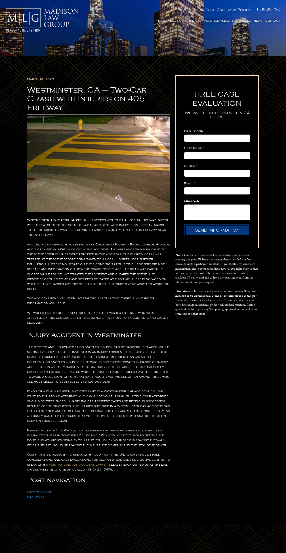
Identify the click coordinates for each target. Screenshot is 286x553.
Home (161, 20)
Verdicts (193, 20)
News (258, 20)
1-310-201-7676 (268, 9)
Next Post (35, 496)
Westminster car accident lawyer (78, 464)
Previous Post (39, 492)
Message (191, 200)
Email (190, 183)
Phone (190, 165)
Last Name (194, 148)
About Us (176, 20)
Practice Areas (217, 20)
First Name (194, 130)
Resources (241, 20)
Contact (272, 20)
